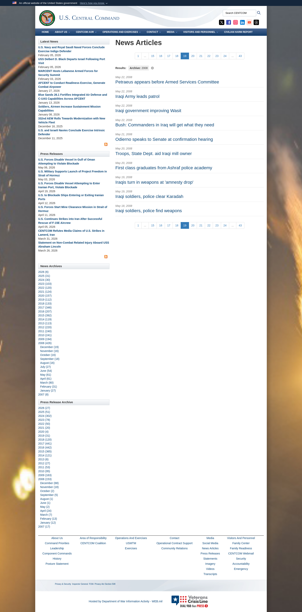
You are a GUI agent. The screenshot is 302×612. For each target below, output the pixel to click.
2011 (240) (45, 331)
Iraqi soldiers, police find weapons (148, 210)
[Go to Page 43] (240, 56)
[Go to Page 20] (193, 56)
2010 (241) (45, 335)
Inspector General (80, 584)
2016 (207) (45, 311)
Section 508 (110, 584)
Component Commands (57, 553)
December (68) (49, 483)
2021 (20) (44, 427)
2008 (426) (45, 343)
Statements (210, 558)
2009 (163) (45, 475)
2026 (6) (43, 271)
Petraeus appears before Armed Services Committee (167, 81)
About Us (57, 538)
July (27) (45, 366)
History (57, 558)
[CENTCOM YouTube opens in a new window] (249, 22)
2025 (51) (44, 411)
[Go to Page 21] (201, 56)
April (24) (45, 510)
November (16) (49, 351)
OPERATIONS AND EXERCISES (122, 32)
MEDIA (172, 32)
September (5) (49, 495)
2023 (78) (44, 419)
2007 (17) (44, 526)
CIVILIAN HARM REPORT (238, 32)
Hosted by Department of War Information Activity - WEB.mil (125, 601)
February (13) (48, 518)
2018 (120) (45, 439)
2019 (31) (44, 435)
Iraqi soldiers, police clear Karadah (149, 196)
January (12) (48, 522)
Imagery (210, 563)
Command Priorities (57, 543)
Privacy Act (99, 584)
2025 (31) (44, 275)
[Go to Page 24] (225, 56)
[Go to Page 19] (185, 56)
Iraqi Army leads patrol (137, 96)
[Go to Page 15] (153, 56)
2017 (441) (45, 443)
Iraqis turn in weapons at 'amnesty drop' (154, 182)
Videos (210, 568)
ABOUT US (62, 32)
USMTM (131, 543)
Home (45, 32)
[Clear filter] (189, 67)
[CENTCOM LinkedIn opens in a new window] (242, 22)
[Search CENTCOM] (239, 13)
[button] (94, 3)
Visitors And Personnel (241, 538)
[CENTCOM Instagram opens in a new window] (235, 22)
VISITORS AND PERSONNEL (200, 32)
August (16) (47, 362)
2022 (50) (44, 423)
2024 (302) (45, 415)
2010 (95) (44, 471)
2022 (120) (45, 287)
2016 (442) (45, 447)
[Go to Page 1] (138, 56)
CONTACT (154, 32)
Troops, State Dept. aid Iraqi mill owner (153, 153)
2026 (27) (44, 408)
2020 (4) (43, 431)
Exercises (131, 548)
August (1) (46, 498)
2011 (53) (44, 467)
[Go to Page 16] (161, 56)
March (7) (46, 514)
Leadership (57, 548)
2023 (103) (45, 283)
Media (210, 538)
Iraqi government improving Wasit (148, 110)
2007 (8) (43, 394)
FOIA (91, 584)
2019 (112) (45, 299)
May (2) (44, 506)
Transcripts (210, 574)
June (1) (45, 502)
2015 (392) (45, 315)
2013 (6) (43, 459)
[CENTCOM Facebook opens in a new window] (228, 22)
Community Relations (174, 548)
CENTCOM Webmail (241, 553)
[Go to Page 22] (209, 56)
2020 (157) (45, 295)
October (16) (48, 355)
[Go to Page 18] (177, 56)
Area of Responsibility (93, 538)
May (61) (45, 374)
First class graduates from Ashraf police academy (163, 167)
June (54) (46, 370)
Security (241, 558)
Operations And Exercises (131, 538)
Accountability (241, 563)
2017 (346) (45, 307)
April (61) (45, 378)
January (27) (48, 390)
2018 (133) (45, 303)
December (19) (49, 347)
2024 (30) (44, 279)
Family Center (241, 543)
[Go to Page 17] (169, 56)
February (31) (48, 386)
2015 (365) (45, 451)
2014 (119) (45, 319)
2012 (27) (44, 463)
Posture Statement (57, 563)
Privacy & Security (63, 584)
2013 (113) (45, 323)
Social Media (210, 543)
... (145, 56)
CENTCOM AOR (86, 32)
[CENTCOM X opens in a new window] (221, 22)
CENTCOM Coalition (93, 543)
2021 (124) (45, 291)
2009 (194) (45, 339)
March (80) (47, 382)
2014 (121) (45, 455)
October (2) (47, 491)
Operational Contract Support (175, 543)
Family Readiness (241, 548)
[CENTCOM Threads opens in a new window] (256, 22)
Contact (174, 538)
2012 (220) (45, 327)
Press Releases (210, 553)
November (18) (49, 487)
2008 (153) (45, 479)
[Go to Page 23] (217, 56)
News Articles (210, 548)
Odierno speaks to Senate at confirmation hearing (164, 139)
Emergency (241, 568)
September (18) (49, 358)
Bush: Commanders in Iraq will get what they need (164, 124)
